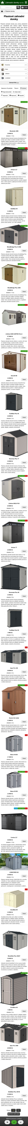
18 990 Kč (10, 290)
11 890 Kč (10, 720)
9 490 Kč (10, 1010)
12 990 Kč (10, 793)
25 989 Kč (10, 506)
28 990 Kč (10, 1048)
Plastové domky (10, 11)
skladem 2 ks (10, 759)
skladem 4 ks (10, 463)
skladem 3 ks (10, 597)
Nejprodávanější (6, 92)
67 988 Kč (10, 336)
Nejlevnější (17, 92)
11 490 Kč (10, 211)
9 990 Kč (10, 632)
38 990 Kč (10, 840)
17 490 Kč (10, 757)
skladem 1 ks (10, 418)
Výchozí (23, 88)
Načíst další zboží (13, 1114)
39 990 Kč (10, 670)
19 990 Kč (10, 133)
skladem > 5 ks (10, 136)
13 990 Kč (10, 378)
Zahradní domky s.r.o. (14, 3)
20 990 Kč (10, 249)
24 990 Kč (10, 550)
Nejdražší (4, 95)
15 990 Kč (10, 461)
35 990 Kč (10, 172)
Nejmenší (13, 95)
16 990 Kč (10, 416)
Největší (21, 95)
